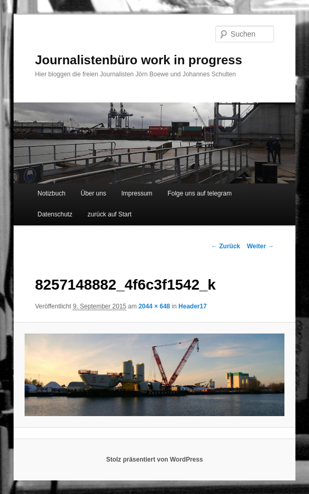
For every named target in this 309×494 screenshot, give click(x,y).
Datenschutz (55, 214)
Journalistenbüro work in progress (138, 60)
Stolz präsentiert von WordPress (154, 459)
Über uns (93, 193)
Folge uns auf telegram (199, 193)
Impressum (136, 193)
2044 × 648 (154, 306)
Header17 (192, 306)
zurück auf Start (110, 214)
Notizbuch (51, 193)
